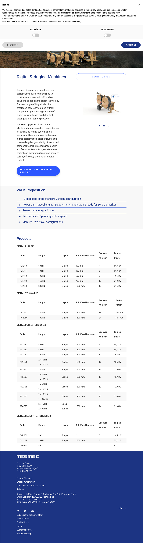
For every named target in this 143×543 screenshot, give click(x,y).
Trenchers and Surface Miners (31, 485)
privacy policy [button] (95, 10)
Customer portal (24, 530)
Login (19, 526)
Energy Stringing (24, 478)
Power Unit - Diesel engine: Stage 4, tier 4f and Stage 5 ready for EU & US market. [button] (70, 204)
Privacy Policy (23, 518)
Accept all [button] (131, 45)
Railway (20, 489)
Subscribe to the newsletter (30, 515)
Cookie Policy (23, 522)
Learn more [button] (12, 45)
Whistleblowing (24, 533)
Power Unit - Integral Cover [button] (38, 210)
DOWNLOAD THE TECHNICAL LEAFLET (36, 171)
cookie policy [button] (113, 13)
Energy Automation (26, 482)
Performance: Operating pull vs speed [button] (45, 216)
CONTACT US (101, 76)
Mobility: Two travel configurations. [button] (43, 221)
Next (128, 104)
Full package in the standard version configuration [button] (52, 198)
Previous (81, 104)
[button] (139, 4)
